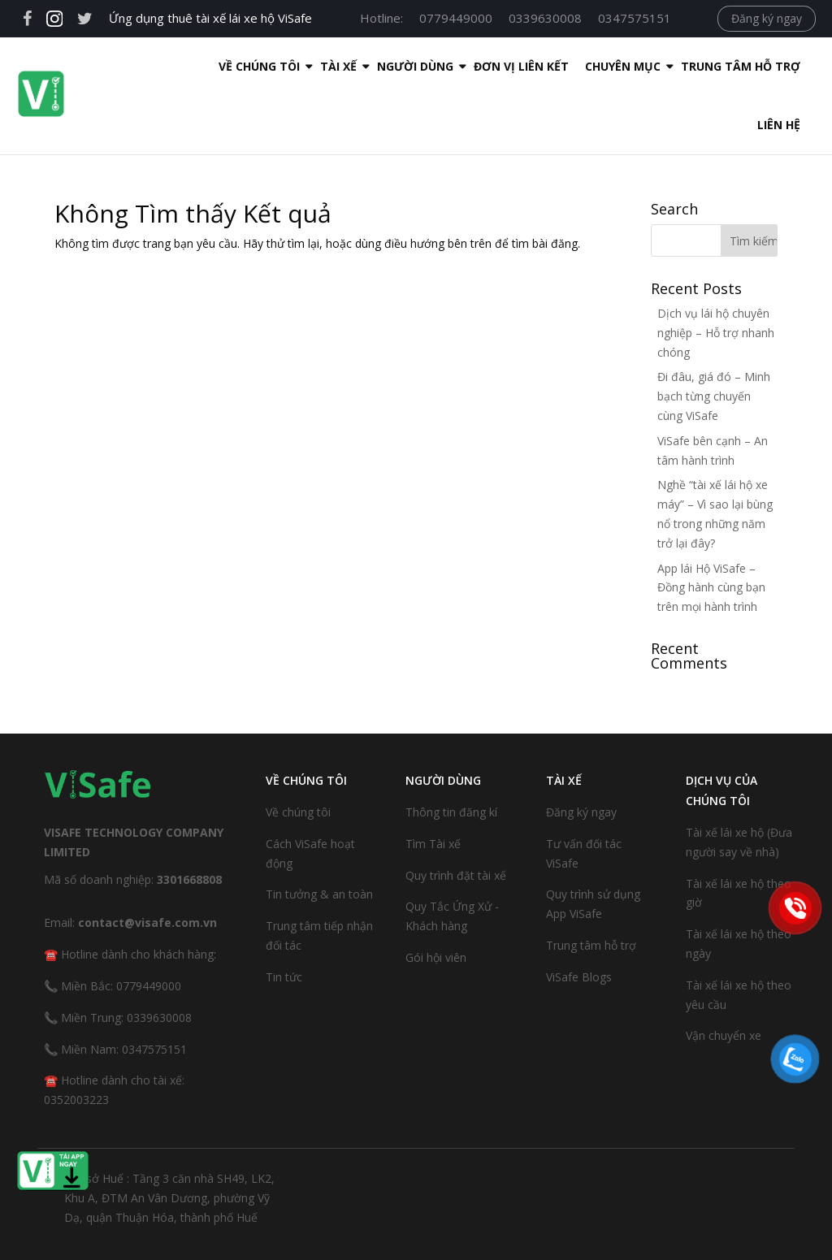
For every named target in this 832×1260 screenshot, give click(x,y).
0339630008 (545, 18)
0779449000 (455, 18)
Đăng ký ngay (766, 18)
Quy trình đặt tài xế (455, 817)
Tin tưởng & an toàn (319, 835)
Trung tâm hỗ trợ (641, 66)
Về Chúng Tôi (160, 66)
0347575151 (634, 18)
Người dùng (316, 66)
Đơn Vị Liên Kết (422, 66)
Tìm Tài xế (433, 785)
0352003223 (76, 1041)
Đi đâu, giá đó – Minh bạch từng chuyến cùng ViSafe (713, 337)
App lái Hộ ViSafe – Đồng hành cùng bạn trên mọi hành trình (711, 529)
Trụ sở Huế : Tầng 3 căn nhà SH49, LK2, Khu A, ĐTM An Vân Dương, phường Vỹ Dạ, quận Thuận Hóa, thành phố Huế (169, 1139)
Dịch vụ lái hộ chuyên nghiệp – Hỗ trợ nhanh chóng (715, 274)
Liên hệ (746, 66)
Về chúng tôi (298, 753)
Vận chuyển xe (723, 977)
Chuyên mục (523, 66)
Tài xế (239, 66)
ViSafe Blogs (579, 918)
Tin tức (284, 918)
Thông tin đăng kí (451, 753)
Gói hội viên (435, 899)
